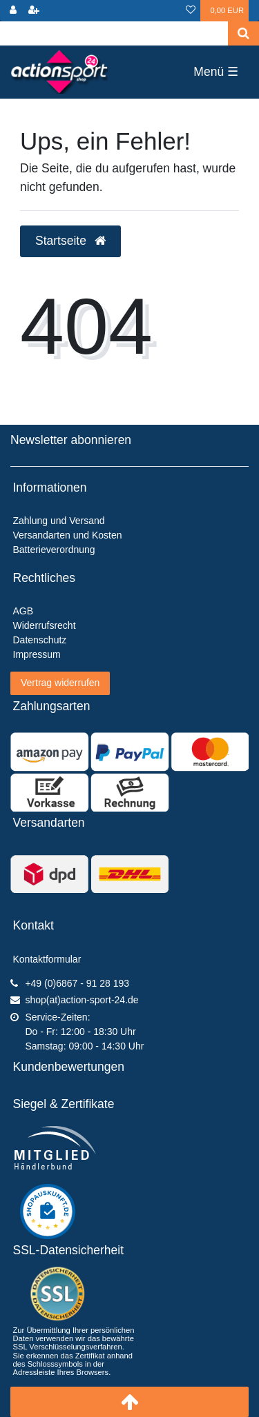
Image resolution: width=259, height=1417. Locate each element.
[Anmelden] (13, 10)
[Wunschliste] (190, 10)
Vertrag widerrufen (60, 682)
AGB (23, 610)
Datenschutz (40, 639)
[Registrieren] (33, 10)
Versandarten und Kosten (67, 535)
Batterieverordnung (54, 549)
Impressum (37, 654)
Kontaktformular (47, 959)
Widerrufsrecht (44, 625)
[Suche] (243, 33)
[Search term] (114, 33)
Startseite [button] (70, 241)
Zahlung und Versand (59, 520)
